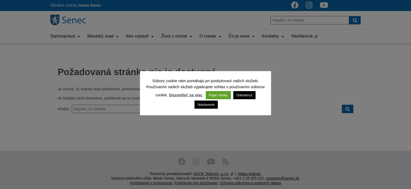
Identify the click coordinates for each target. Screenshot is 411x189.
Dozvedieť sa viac (185, 95)
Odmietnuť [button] (244, 95)
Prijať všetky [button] (218, 95)
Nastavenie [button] (206, 105)
